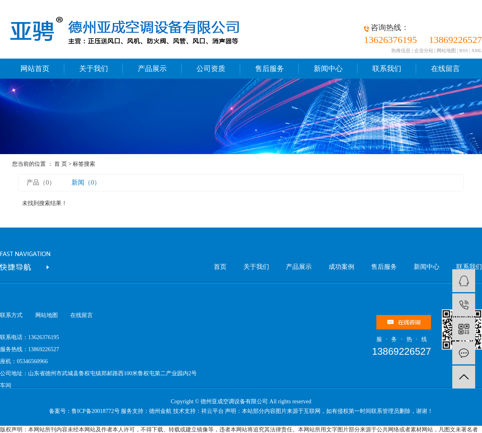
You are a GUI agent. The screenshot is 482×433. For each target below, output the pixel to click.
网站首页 (34, 69)
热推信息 (401, 50)
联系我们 (386, 69)
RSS (464, 50)
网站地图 (446, 50)
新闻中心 (328, 69)
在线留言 (445, 69)
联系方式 (11, 315)
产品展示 (152, 69)
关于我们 (93, 69)
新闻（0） (85, 182)
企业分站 (423, 50)
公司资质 (210, 69)
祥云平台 (212, 411)
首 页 (60, 164)
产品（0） (41, 182)
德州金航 (160, 411)
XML (476, 50)
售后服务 (269, 69)
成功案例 (341, 266)
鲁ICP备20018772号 (95, 411)
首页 (220, 266)
